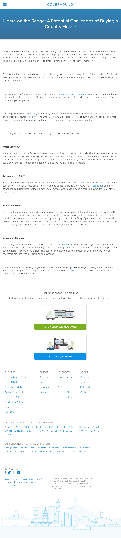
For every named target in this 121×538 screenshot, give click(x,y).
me (76, 427)
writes (30, 116)
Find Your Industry (76, 451)
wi (6, 434)
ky (68, 427)
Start (71, 270)
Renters (43, 392)
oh (47, 430)
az (13, 427)
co (25, 427)
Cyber (7, 407)
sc (67, 430)
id (52, 427)
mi (89, 427)
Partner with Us (87, 387)
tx (78, 430)
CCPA (39, 479)
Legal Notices (11, 479)
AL (6, 427)
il (55, 427)
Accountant (54, 448)
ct (29, 427)
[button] (5, 4)
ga (45, 427)
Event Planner (10, 451)
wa (94, 430)
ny (35, 430)
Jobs (82, 382)
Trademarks (10, 485)
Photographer (11, 448)
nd (43, 430)
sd (71, 430)
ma (85, 427)
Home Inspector (69, 448)
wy (9, 434)
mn (93, 427)
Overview (44, 377)
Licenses (8, 482)
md (80, 427)
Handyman (41, 448)
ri (63, 430)
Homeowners (46, 387)
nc (39, 430)
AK (9, 427)
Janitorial (23, 451)
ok (52, 430)
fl (41, 427)
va (90, 430)
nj (27, 430)
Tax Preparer (84, 448)
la (72, 427)
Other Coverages (12, 412)
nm (31, 430)
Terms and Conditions (26, 482)
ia (61, 427)
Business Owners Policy (15, 377)
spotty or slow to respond (60, 244)
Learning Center (64, 377)
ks (65, 427)
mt (10, 430)
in (58, 427)
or (56, 430)
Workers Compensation (15, 392)
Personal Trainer (27, 448)
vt (86, 430)
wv (98, 430)
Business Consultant (38, 451)
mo (6, 430)
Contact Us (85, 392)
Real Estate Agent (58, 451)
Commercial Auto (12, 397)
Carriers (60, 387)
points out (98, 185)
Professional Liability (13, 387)
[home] (60, 4)
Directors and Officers (14, 402)
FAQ (59, 382)
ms (97, 427)
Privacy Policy (27, 479)
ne (14, 430)
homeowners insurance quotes (71, 93)
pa (60, 430)
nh (22, 430)
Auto (42, 382)
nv (18, 430)
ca (21, 427)
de (37, 427)
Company (84, 377)
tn (75, 430)
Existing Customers (65, 397)
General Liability (12, 382)
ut (82, 430)
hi (49, 427)
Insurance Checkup (66, 392)
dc (33, 427)
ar (17, 427)
